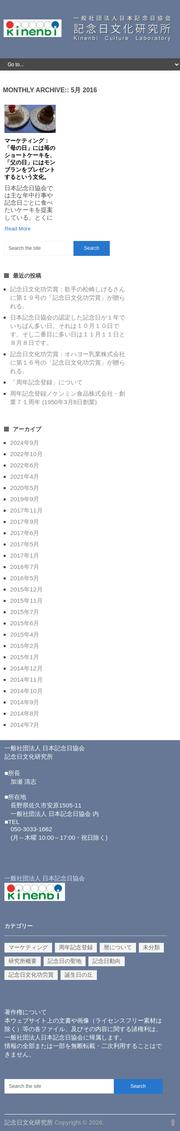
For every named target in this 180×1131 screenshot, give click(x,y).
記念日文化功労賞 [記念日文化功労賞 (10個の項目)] (31, 974)
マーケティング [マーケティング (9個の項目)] (28, 947)
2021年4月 (24, 476)
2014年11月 (26, 679)
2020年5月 (24, 487)
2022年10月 (26, 453)
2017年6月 (24, 532)
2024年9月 (24, 442)
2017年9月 (24, 521)
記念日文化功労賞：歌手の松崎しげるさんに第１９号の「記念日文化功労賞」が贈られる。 (67, 297)
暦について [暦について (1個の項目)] (118, 947)
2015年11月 (26, 600)
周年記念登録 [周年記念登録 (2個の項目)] (76, 947)
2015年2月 (24, 645)
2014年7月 (24, 724)
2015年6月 (24, 623)
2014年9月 (24, 702)
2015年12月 (26, 589)
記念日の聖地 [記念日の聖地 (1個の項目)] (65, 961)
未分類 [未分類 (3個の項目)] (151, 947)
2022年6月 (24, 465)
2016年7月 (24, 566)
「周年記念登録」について (46, 382)
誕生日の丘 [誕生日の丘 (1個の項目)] (79, 974)
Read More (17, 229)
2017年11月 (26, 510)
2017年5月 (24, 544)
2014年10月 (26, 690)
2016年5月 (24, 578)
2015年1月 (24, 657)
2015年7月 (24, 611)
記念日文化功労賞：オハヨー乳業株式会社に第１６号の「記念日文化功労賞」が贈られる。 (67, 362)
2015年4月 (24, 634)
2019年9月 (24, 499)
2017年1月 (24, 555)
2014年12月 (26, 668)
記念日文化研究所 (28, 1122)
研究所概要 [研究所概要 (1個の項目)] (22, 961)
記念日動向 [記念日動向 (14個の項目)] (106, 961)
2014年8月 (24, 713)
